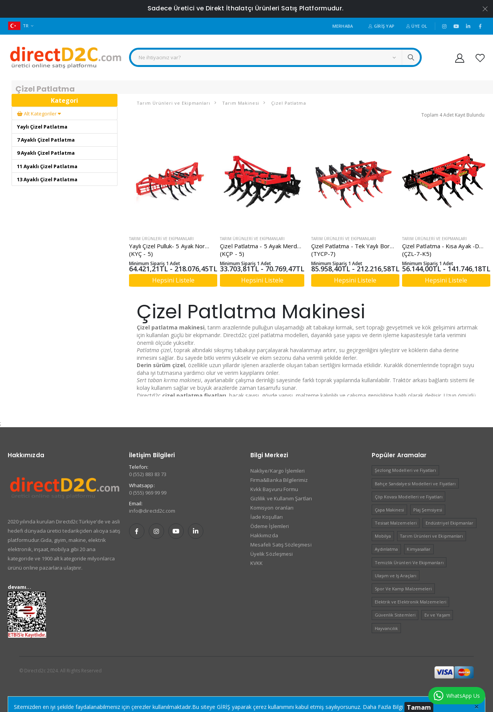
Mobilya (383, 536)
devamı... (19, 586)
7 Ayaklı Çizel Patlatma (46, 139)
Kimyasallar (419, 549)
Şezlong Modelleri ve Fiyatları (405, 470)
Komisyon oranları (271, 507)
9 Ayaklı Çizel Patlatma (46, 152)
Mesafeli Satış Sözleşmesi (281, 544)
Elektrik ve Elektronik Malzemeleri (410, 602)
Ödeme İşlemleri (269, 526)
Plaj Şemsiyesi (428, 510)
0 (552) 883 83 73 (147, 474)
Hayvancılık (386, 628)
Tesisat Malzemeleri (396, 523)
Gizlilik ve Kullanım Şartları (281, 498)
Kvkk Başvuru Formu (274, 489)
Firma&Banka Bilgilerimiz (279, 479)
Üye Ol (416, 26)
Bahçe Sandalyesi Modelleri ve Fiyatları (415, 483)
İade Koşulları (266, 516)
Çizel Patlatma (288, 103)
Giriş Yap (381, 26)
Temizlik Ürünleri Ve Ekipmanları (409, 562)
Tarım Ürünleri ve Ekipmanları (173, 103)
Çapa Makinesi (389, 510)
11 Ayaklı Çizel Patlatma (47, 166)
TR (18, 25)
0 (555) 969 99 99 (147, 492)
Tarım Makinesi (240, 103)
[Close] (476, 706)
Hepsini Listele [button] (173, 280)
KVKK (256, 563)
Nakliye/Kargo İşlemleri (277, 470)
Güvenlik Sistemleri (395, 615)
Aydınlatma (386, 549)
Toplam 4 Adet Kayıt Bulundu (453, 115)
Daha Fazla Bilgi (383, 706)
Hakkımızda (264, 535)
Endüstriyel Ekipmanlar (449, 523)
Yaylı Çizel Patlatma (42, 126)
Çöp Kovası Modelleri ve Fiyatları (409, 497)
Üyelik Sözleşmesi (271, 553)
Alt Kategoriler (39, 113)
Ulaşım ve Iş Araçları (395, 575)
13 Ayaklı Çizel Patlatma (47, 179)
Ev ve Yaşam (437, 615)
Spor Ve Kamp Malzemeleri (403, 589)
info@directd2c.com (152, 510)
